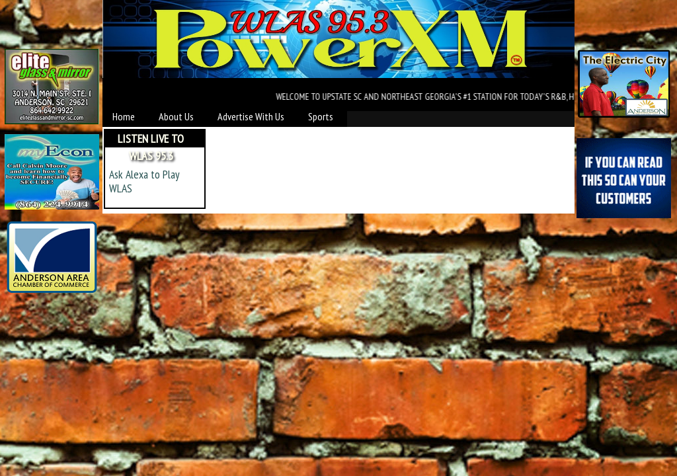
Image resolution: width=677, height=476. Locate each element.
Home (123, 116)
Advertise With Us (251, 116)
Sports (320, 116)
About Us (176, 116)
